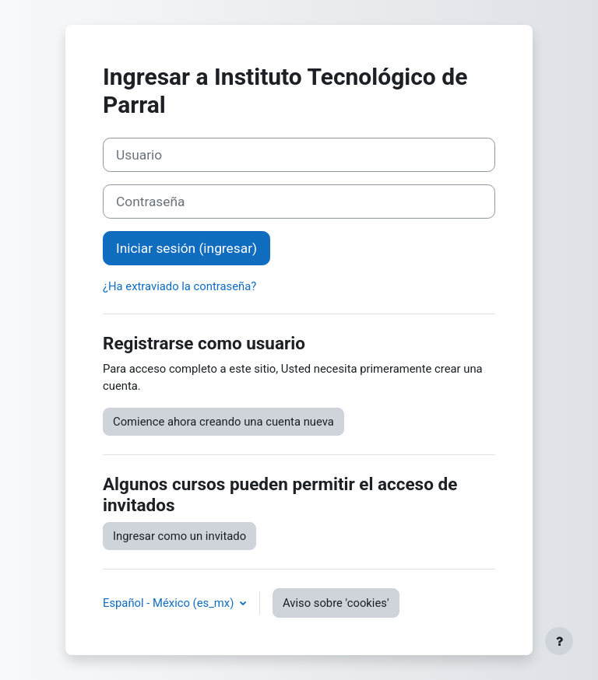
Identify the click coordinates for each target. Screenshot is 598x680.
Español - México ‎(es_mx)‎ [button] (170, 603)
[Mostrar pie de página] (559, 641)
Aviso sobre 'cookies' (336, 603)
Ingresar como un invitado (179, 536)
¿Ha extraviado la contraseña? (179, 286)
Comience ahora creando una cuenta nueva (223, 422)
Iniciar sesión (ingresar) (186, 248)
